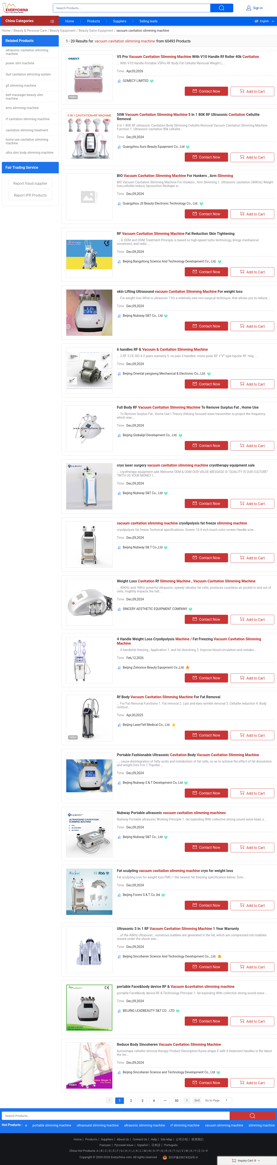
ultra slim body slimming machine (29, 152)
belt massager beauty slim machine (24, 96)
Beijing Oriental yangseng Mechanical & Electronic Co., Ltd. (164, 373)
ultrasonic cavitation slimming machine (27, 52)
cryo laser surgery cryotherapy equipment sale (186, 465)
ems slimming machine (22, 108)
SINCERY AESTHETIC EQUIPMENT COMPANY (155, 609)
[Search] (226, 1100)
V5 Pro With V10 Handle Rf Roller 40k (188, 56)
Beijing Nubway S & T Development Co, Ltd (153, 782)
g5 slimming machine (21, 85)
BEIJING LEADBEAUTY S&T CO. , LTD (148, 1010)
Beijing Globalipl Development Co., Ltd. (150, 435)
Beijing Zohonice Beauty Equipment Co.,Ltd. (153, 667)
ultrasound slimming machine (107, 1125)
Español (142, 1145)
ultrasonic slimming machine (153, 1125)
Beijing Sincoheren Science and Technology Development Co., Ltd (169, 1072)
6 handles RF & (162, 349)
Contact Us (140, 1139)
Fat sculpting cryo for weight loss (175, 871)
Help (154, 1139)
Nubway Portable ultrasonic (171, 813)
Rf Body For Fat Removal (168, 697)
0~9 (205, 1150)
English (261, 21)
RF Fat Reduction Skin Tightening (176, 233)
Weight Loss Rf (186, 581)
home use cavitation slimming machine (27, 141)
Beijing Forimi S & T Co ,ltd (141, 895)
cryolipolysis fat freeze (182, 523)
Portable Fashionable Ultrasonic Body (188, 755)
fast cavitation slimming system (28, 74)
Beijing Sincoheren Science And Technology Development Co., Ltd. (169, 956)
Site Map (166, 1139)
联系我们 (197, 1139)
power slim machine (20, 63)
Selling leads (149, 21)
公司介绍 (182, 1139)
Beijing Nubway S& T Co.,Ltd (142, 547)
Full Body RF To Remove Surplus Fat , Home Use (188, 407)
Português (171, 1145)
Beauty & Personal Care (29, 30)
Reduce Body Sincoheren (169, 1044)
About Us (123, 1139)
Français (104, 1145)
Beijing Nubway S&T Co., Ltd (143, 315)
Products (93, 21)
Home (69, 21)
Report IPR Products (30, 195)
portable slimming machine (60, 1125)
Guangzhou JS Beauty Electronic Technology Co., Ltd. (160, 203)
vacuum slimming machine (233, 1125)
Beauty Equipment (63, 30)
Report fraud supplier (30, 183)
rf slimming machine (193, 1125)
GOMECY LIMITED (136, 81)
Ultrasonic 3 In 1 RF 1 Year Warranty (178, 928)
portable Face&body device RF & (175, 986)
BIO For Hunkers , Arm (175, 176)
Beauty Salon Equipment (96, 30)
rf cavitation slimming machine (27, 119)
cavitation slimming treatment (27, 130)
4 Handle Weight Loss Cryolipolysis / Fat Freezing (189, 641)
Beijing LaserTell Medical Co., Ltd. (146, 725)
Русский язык (123, 1145)
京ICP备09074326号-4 (180, 1157)
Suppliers (119, 21)
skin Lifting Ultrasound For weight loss (180, 291)
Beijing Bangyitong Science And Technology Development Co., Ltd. (169, 261)
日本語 (155, 1145)
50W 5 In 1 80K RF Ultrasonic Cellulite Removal (188, 116)
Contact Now (206, 91)
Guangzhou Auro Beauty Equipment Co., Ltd (154, 146)
